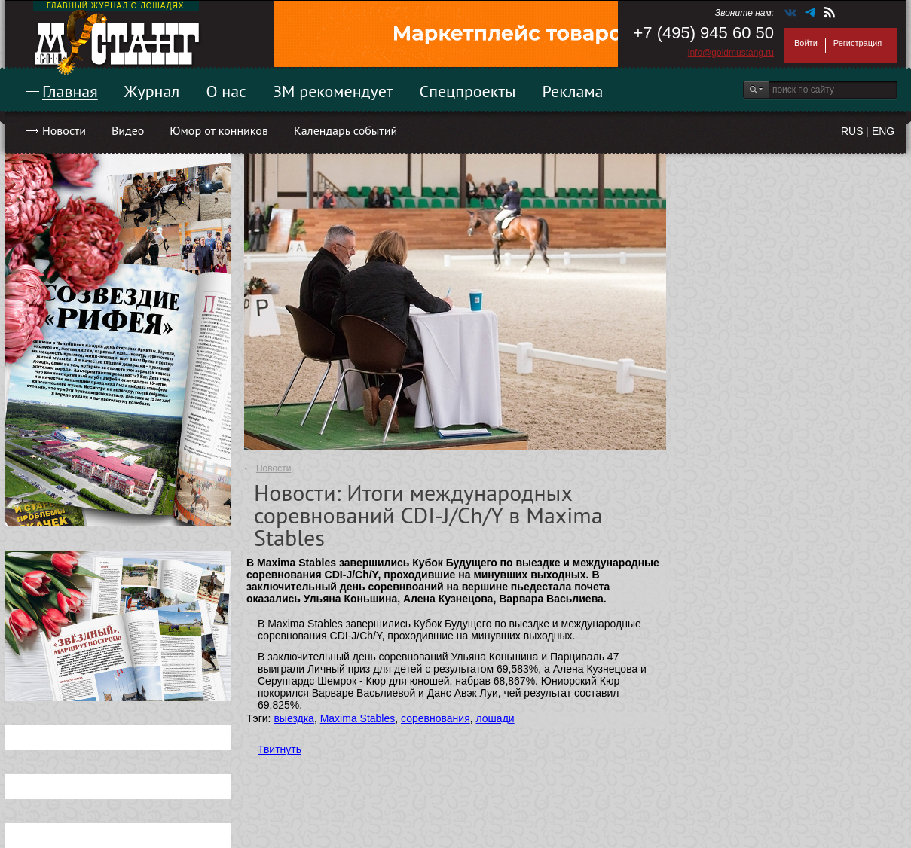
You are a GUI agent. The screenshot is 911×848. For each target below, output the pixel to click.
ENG (883, 131)
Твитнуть (279, 749)
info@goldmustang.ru (731, 52)
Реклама (573, 91)
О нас (226, 91)
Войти (806, 42)
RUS (852, 131)
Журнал (152, 91)
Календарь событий (345, 130)
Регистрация (857, 42)
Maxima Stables (358, 718)
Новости (64, 130)
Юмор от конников (219, 130)
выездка (293, 718)
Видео (128, 130)
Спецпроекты (468, 91)
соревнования (435, 718)
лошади (495, 718)
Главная (70, 91)
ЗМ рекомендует (333, 91)
